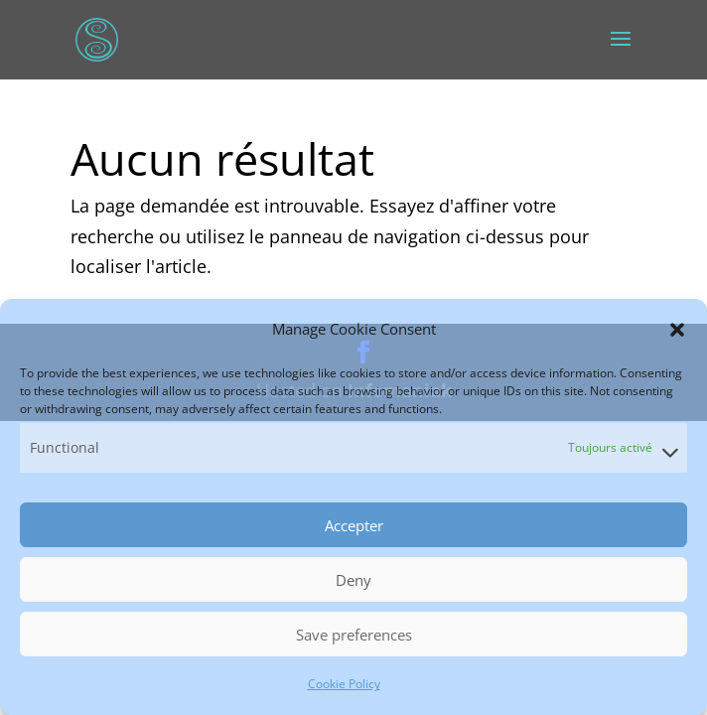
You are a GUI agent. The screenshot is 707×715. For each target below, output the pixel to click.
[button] (677, 330)
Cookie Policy (344, 683)
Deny (353, 580)
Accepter (354, 525)
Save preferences (354, 634)
